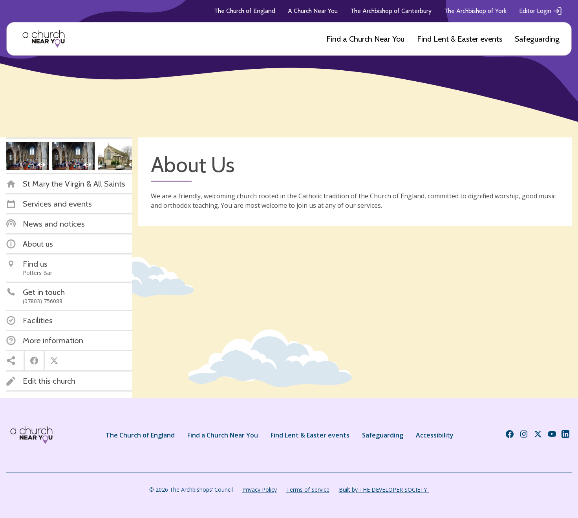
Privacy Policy (259, 489)
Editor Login (540, 11)
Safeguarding (537, 39)
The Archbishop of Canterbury (391, 11)
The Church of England (244, 11)
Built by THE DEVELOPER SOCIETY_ (384, 489)
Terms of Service (307, 489)
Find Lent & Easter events (459, 39)
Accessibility (435, 435)
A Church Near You (313, 11)
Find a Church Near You (365, 39)
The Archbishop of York (475, 11)
